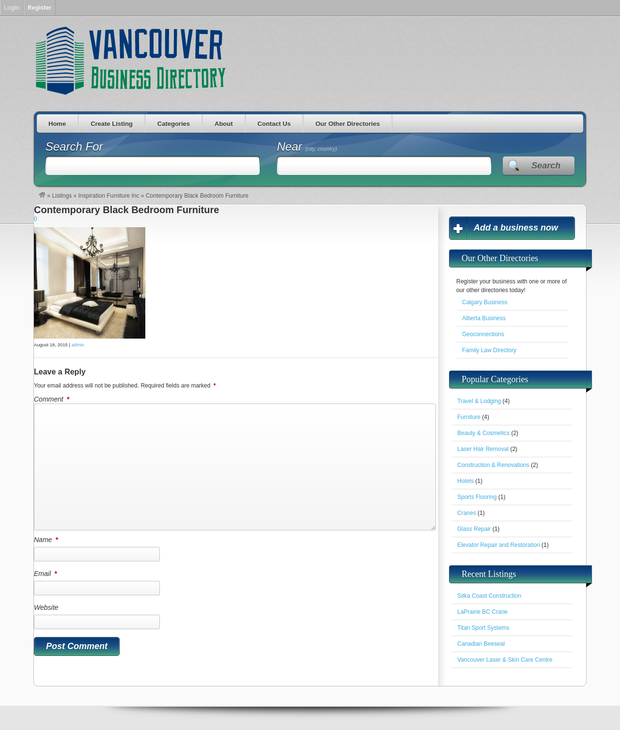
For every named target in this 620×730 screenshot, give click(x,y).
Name (47, 539)
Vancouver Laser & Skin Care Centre (505, 659)
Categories (173, 123)
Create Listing (112, 123)
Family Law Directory (489, 350)
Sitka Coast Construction (489, 595)
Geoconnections (483, 334)
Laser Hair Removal (483, 449)
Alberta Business (484, 318)
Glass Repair (474, 529)
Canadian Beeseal (481, 643)
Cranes (466, 513)
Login (11, 7)
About (224, 123)
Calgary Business (484, 302)
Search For (74, 146)
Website (46, 607)
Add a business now (516, 228)
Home (57, 123)
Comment (52, 399)
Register (39, 7)
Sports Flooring (476, 497)
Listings (62, 195)
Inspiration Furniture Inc (108, 195)
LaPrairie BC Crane (482, 611)
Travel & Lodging (479, 401)
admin (78, 344)
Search (545, 166)
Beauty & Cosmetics (483, 433)
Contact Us (274, 123)
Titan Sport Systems (483, 627)
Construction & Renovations (493, 465)
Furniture (468, 417)
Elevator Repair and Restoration (498, 545)
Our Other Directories (347, 123)
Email (46, 573)
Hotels (465, 481)
